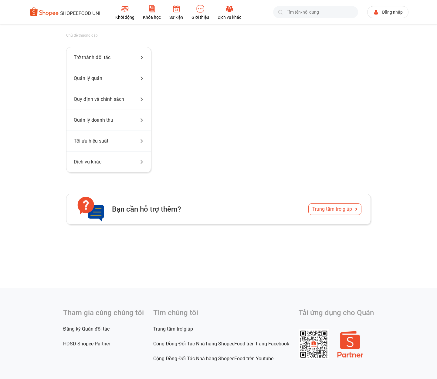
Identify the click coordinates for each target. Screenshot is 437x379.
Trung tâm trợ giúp (334, 209)
